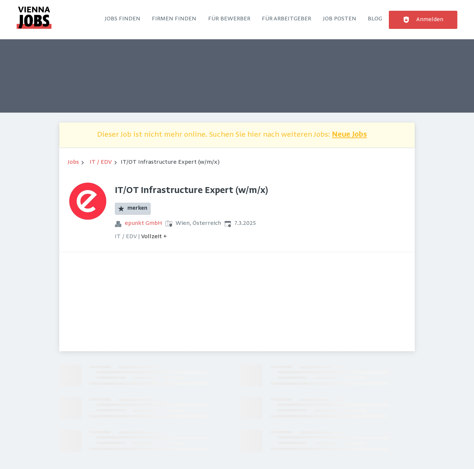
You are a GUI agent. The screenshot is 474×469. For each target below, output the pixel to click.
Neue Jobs (349, 135)
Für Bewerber (229, 19)
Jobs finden (122, 19)
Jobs (73, 162)
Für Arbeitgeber (286, 19)
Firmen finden (174, 19)
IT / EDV (101, 162)
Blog (375, 19)
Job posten (339, 19)
